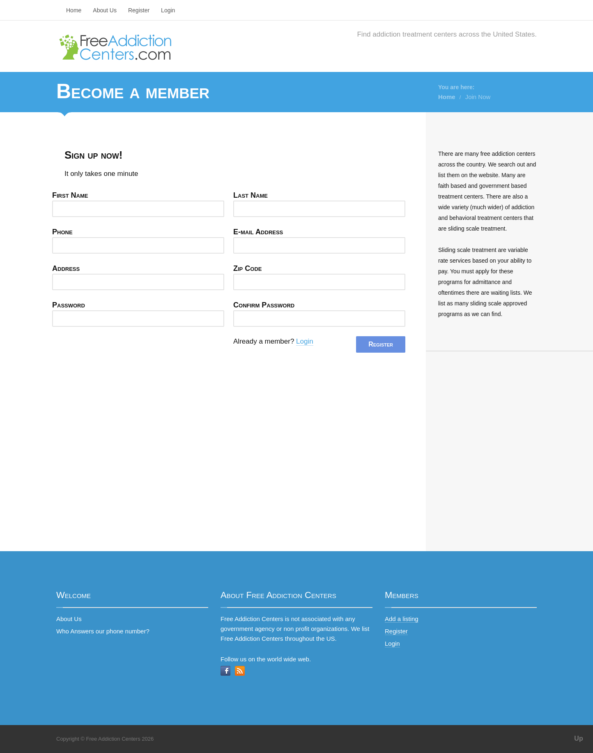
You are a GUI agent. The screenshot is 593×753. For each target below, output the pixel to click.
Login (168, 10)
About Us (105, 10)
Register (138, 10)
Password (68, 305)
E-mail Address (258, 232)
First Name (70, 195)
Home (73, 10)
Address (66, 268)
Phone (62, 232)
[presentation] (114, 352)
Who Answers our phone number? (102, 631)
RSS (240, 671)
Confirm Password (263, 305)
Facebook (225, 671)
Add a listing (401, 618)
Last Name (250, 195)
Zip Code (247, 268)
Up (578, 738)
